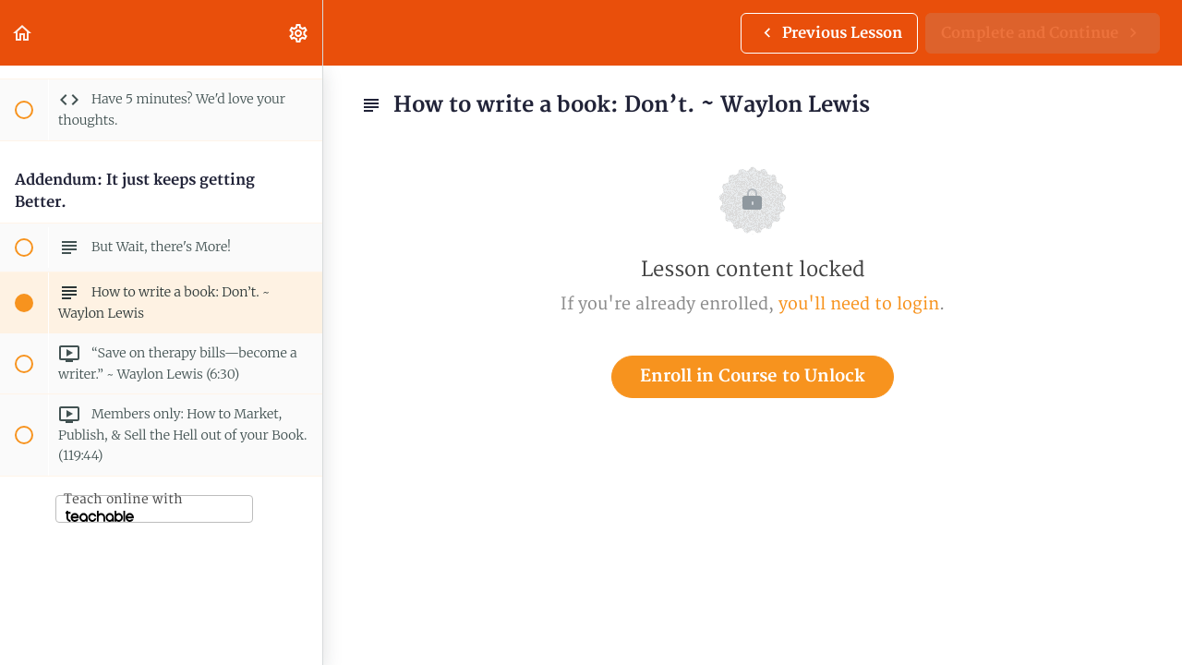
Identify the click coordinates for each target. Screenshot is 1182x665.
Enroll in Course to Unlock (752, 376)
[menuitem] (299, 33)
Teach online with (123, 506)
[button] (23, 33)
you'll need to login (858, 304)
